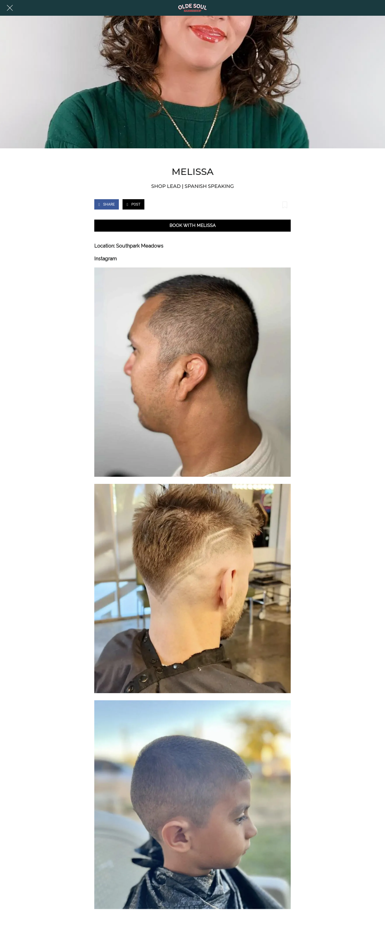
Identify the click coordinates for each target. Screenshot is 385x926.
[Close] (10, 8)
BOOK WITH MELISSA (192, 225)
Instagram (105, 259)
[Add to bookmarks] (285, 205)
